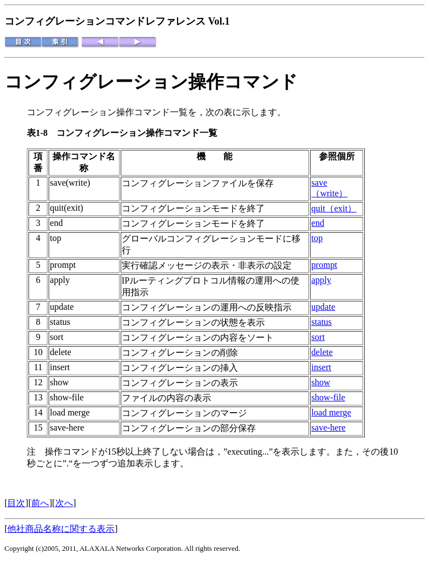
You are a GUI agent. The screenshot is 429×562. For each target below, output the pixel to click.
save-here (328, 427)
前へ (40, 503)
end (317, 223)
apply (321, 280)
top (316, 238)
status (321, 322)
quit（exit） (333, 208)
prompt (324, 265)
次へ (64, 503)
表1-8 (41, 133)
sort (318, 337)
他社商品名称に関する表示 (61, 528)
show (320, 382)
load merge (331, 412)
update (323, 306)
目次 (16, 503)
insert (321, 367)
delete (321, 352)
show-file (328, 397)
